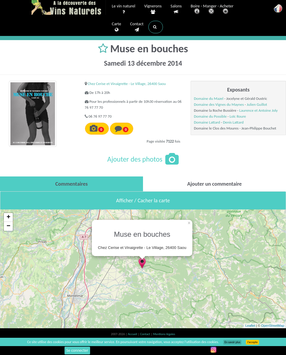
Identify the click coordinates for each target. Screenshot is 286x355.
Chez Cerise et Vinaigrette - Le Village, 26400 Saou (127, 83)
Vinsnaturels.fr (69, 8)
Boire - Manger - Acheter (212, 9)
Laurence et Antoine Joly (258, 110)
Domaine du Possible (210, 116)
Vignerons (153, 9)
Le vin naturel (123, 9)
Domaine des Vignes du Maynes (219, 104)
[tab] (71, 183)
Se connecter (77, 350)
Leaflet (250, 325)
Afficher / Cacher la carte (143, 200)
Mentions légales (164, 334)
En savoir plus (232, 342)
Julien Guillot (257, 104)
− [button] (8, 226)
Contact (136, 27)
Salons (176, 9)
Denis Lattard (233, 122)
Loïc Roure (238, 116)
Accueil (133, 334)
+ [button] (8, 217)
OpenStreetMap (272, 325)
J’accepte (252, 342)
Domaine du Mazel (208, 98)
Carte (116, 27)
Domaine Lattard (207, 122)
